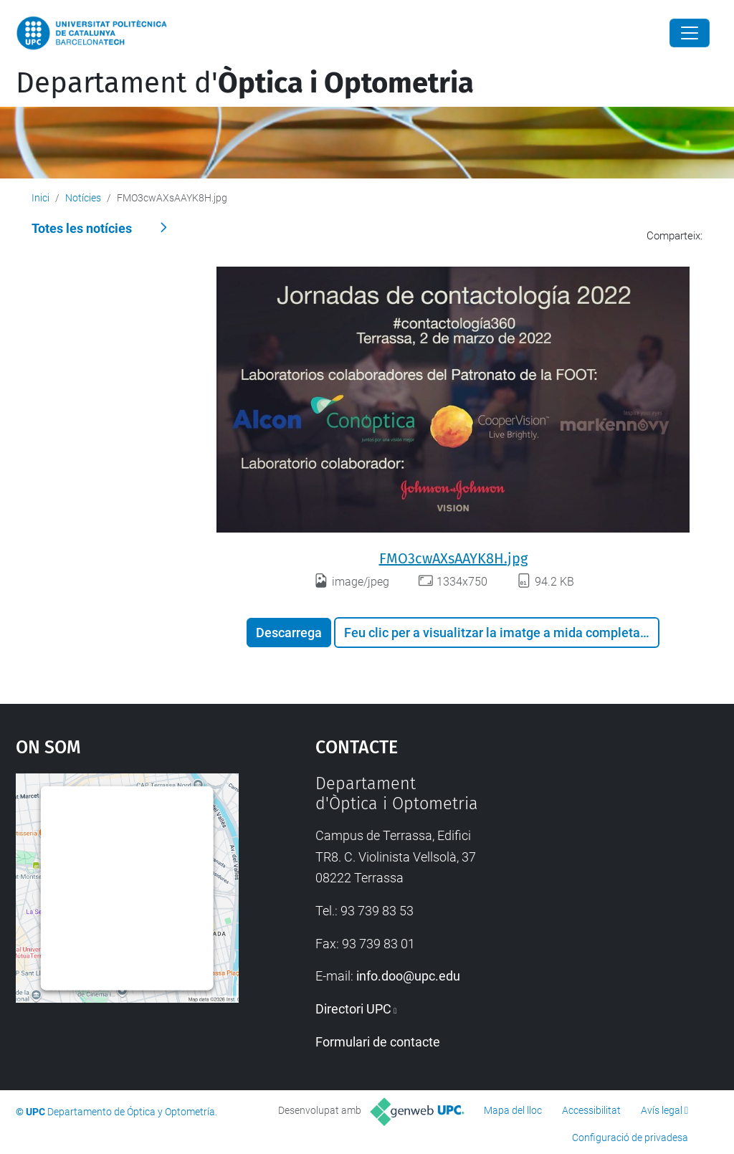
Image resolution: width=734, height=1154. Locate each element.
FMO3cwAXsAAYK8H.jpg (453, 558)
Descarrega (289, 632)
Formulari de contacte (377, 1041)
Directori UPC (353, 1008)
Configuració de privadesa (630, 1137)
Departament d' (245, 83)
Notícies (83, 198)
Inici (40, 198)
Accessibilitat (591, 1110)
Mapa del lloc (513, 1110)
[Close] (689, 33)
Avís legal (661, 1110)
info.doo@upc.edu (408, 975)
